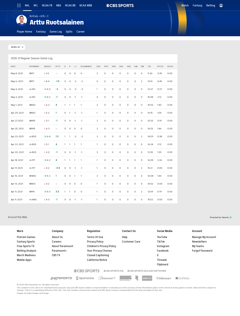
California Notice (97, 260)
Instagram (163, 246)
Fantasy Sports (26, 241)
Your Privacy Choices (99, 250)
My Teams (198, 246)
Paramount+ (59, 250)
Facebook (163, 250)
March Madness (26, 255)
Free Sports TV (25, 246)
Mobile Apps (24, 260)
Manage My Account (204, 237)
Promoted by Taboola (221, 217)
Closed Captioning (98, 255)
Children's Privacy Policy (101, 246)
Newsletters (199, 241)
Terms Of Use (95, 237)
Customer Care (131, 241)
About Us (57, 237)
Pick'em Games (26, 237)
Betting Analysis (26, 250)
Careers (56, 241)
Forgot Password (202, 250)
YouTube (162, 237)
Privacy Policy (95, 241)
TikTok (161, 241)
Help (124, 237)
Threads (162, 260)
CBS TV (56, 255)
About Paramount (62, 246)
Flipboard (162, 264)
